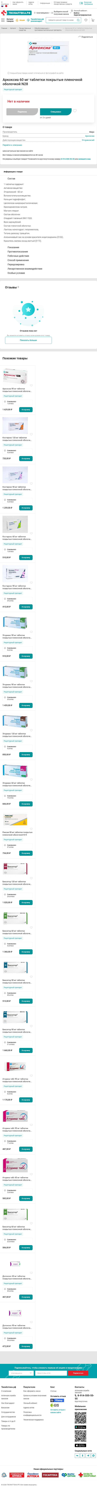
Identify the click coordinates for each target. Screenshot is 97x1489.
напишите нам (84, 159)
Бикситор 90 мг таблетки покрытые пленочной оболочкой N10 (18, 981)
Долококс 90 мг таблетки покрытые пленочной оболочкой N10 (18, 1326)
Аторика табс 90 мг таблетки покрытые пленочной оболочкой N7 (18, 1129)
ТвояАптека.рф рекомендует (35, 20)
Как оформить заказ (18, 3)
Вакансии (5, 1408)
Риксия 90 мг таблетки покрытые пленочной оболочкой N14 (17, 833)
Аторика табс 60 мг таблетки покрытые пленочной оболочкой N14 (18, 1178)
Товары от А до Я (8, 1421)
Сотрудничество (8, 1412)
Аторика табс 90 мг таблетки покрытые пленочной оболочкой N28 (18, 1080)
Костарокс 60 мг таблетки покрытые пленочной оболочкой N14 (18, 538)
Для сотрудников (8, 1417)
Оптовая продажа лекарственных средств (63, 3)
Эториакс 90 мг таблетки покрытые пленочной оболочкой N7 (18, 636)
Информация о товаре (13, 172)
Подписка (22, 112)
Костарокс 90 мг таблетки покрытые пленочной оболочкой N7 (18, 587)
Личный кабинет (30, 1403)
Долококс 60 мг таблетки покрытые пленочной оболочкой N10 (18, 1277)
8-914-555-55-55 (68, 159)
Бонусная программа (86, 3)
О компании (5, 3)
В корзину (26, 410)
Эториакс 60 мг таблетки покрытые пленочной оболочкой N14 (18, 784)
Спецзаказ (56, 112)
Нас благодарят (8, 1403)
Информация (45, 3)
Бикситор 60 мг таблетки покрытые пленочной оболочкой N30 (18, 932)
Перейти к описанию (12, 145)
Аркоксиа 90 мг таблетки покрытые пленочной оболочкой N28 (18, 390)
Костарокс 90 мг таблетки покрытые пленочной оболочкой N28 (18, 488)
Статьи (53, 1391)
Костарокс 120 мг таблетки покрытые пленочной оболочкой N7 (18, 439)
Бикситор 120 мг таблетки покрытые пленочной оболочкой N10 (18, 883)
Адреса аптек (31, 3)
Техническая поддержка (33, 1420)
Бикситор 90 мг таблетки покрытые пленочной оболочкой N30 (18, 1030)
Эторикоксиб (88, 140)
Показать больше (28, 340)
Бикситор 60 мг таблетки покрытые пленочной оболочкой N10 (18, 1228)
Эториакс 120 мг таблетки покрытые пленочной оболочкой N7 (18, 735)
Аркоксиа (89, 136)
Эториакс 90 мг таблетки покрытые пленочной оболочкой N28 (18, 685)
